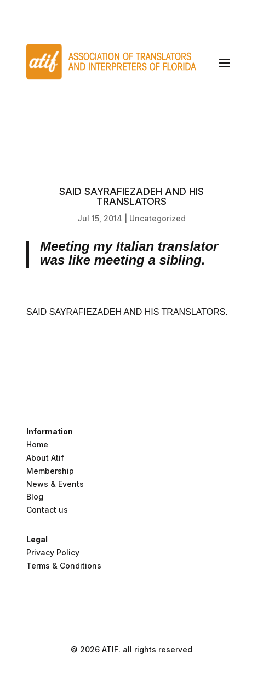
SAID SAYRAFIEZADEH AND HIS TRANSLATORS (125, 312)
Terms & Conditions (63, 565)
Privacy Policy (52, 552)
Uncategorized (157, 218)
